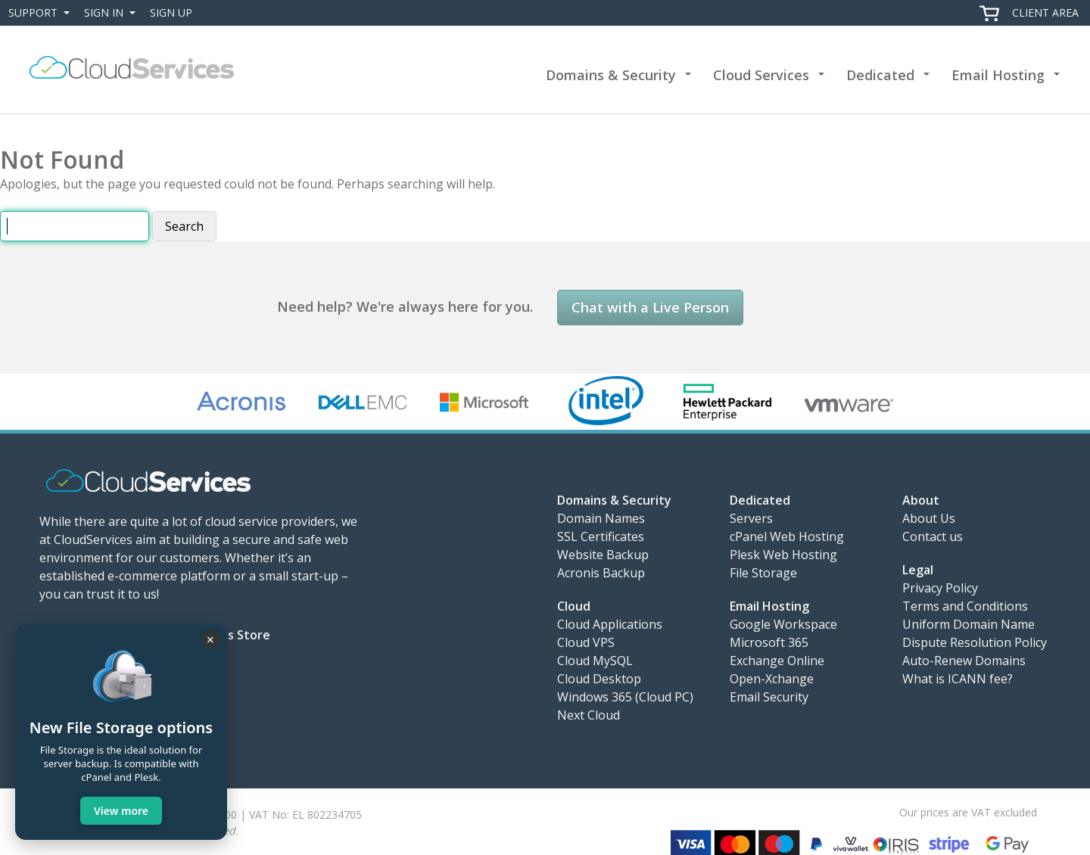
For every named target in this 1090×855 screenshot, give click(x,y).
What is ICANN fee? (957, 678)
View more (121, 811)
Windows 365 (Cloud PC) (625, 697)
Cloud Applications (609, 624)
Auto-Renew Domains (964, 660)
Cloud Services (761, 75)
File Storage (763, 572)
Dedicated (880, 75)
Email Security (769, 697)
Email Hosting (998, 75)
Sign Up (171, 12)
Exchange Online (777, 660)
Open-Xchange (772, 678)
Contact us (932, 536)
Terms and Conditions (965, 606)
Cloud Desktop (599, 678)
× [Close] (210, 639)
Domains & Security (611, 75)
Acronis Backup (601, 572)
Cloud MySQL (595, 660)
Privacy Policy (940, 588)
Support (42, 13)
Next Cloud (588, 715)
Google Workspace (783, 624)
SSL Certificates (600, 536)
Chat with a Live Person (650, 307)
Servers (751, 518)
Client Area (1045, 12)
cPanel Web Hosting (787, 536)
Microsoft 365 (769, 642)
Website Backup (603, 554)
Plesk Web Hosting (783, 554)
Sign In (113, 13)
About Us (928, 518)
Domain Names (601, 518)
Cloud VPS (586, 642)
